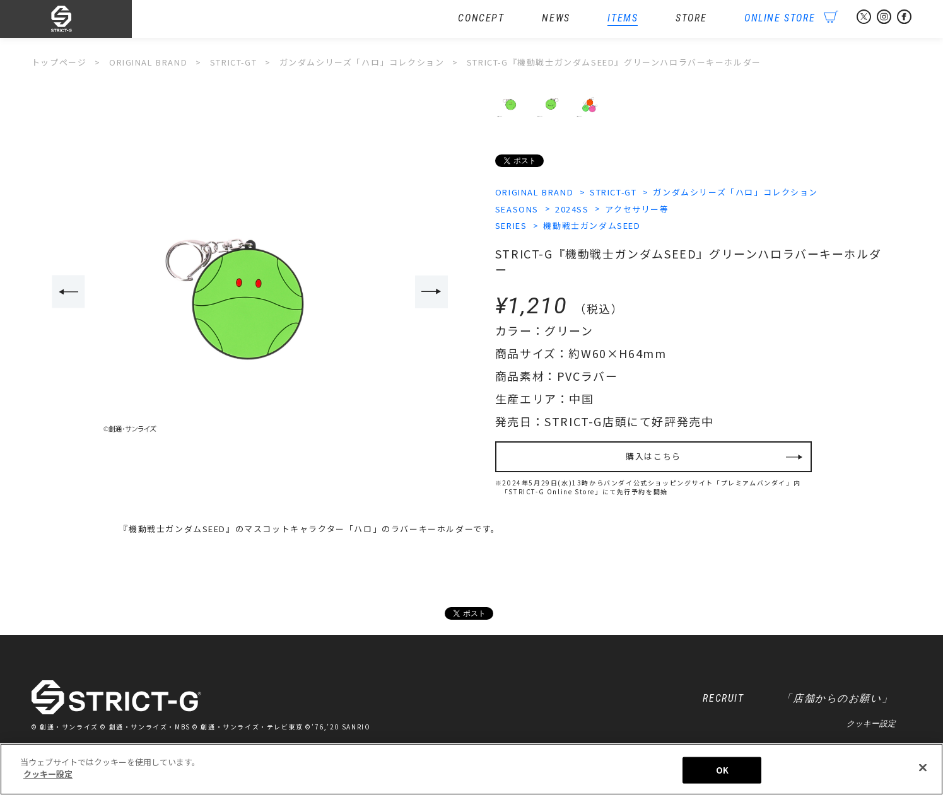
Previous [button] (68, 291)
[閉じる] (923, 768)
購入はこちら (653, 456)
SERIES (511, 225)
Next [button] (431, 291)
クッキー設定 (871, 723)
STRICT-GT (613, 192)
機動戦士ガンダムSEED (591, 225)
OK (722, 770)
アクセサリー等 (637, 209)
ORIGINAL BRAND (534, 192)
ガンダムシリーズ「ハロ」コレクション (735, 192)
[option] (250, 292)
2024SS (572, 209)
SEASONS (517, 209)
